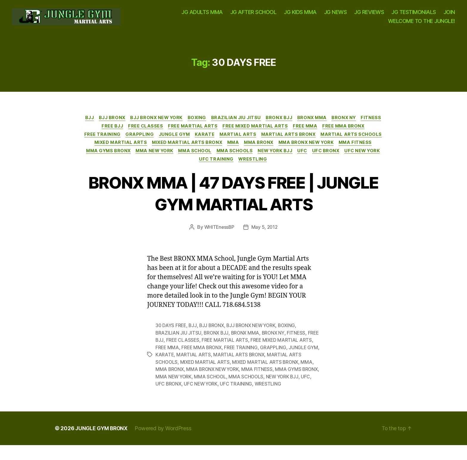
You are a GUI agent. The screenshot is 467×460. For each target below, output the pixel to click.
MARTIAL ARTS (273, 141)
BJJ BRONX (121, 124)
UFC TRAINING (283, 168)
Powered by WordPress (165, 443)
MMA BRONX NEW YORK (123, 159)
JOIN (449, 15)
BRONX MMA (328, 124)
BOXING (209, 124)
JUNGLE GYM (207, 141)
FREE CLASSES (156, 132)
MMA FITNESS (175, 159)
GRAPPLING (171, 141)
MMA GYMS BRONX (221, 159)
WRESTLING (320, 168)
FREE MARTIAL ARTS (205, 132)
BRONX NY (361, 124)
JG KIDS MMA (300, 15)
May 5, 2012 (264, 236)
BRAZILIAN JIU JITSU (249, 124)
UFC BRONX (203, 168)
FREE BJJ (122, 132)
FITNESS (95, 132)
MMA (318, 150)
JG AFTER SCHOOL (253, 15)
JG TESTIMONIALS (413, 15)
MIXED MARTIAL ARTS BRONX (270, 150)
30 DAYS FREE (171, 335)
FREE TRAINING (132, 141)
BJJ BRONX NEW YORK (167, 124)
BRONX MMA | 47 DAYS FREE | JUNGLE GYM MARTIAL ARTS (233, 201)
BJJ (97, 124)
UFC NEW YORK (241, 168)
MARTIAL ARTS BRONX (325, 141)
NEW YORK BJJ (149, 168)
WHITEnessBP (218, 236)
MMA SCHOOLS (353, 159)
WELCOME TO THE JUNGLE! (421, 24)
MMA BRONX (345, 150)
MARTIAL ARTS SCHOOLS (138, 150)
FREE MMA (320, 132)
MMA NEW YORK (269, 159)
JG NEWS (335, 15)
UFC (178, 168)
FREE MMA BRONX (360, 132)
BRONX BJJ (293, 124)
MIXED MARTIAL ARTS (201, 150)
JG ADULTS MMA (202, 15)
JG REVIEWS (369, 15)
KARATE (238, 141)
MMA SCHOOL (312, 159)
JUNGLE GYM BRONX (102, 443)
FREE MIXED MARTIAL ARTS (269, 132)
